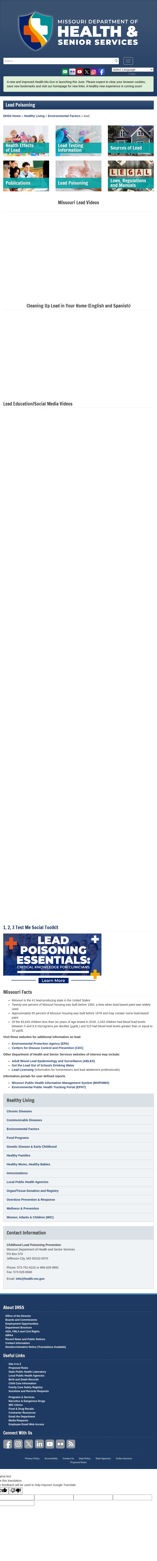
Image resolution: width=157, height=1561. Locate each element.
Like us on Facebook (101, 72)
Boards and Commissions (21, 1319)
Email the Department (22, 1416)
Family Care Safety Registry (26, 1387)
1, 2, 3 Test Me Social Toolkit (30, 927)
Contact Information (17, 1343)
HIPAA (9, 1335)
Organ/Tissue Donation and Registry (33, 1191)
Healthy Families (18, 1155)
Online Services (124, 1458)
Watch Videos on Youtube (79, 72)
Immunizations (17, 1173)
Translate (138, 74)
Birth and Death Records (24, 1379)
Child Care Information (22, 1383)
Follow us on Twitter (86, 72)
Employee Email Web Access (26, 1424)
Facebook (8, 1444)
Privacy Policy (32, 1458)
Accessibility (51, 1458)
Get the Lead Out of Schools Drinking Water (43, 1065)
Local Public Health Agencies (27, 1182)
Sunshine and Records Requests (29, 1391)
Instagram (18, 1444)
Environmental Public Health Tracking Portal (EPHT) (49, 1087)
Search (117, 60)
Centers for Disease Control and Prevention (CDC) (47, 1048)
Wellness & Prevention (23, 1208)
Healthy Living (34, 116)
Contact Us (68, 1458)
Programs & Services (22, 1397)
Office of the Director (18, 1315)
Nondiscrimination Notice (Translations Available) (35, 1347)
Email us (65, 72)
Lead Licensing (23, 1069)
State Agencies (103, 1458)
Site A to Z (15, 1364)
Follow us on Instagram (94, 72)
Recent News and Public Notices (25, 1339)
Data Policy (85, 1458)
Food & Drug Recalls (21, 1408)
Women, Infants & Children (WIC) (30, 1217)
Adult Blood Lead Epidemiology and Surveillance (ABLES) (53, 1061)
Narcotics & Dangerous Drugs (27, 1401)
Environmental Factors (64, 116)
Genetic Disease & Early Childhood (32, 1146)
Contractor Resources (22, 1412)
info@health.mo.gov (30, 1278)
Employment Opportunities (21, 1323)
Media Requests (18, 1420)
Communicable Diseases (24, 1120)
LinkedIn (39, 1444)
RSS (71, 1444)
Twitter (29, 1444)
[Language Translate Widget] (133, 69)
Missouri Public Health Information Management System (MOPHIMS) (60, 1083)
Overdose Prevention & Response (31, 1199)
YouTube (50, 1444)
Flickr (72, 72)
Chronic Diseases (19, 1111)
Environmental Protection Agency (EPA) (40, 1043)
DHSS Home (12, 116)
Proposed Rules (18, 1367)
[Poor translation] (16, 1491)
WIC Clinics (16, 1404)
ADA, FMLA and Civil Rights (22, 1331)
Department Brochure (18, 1327)
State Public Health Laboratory (27, 1371)
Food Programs (18, 1138)
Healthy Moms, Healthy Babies (28, 1164)
